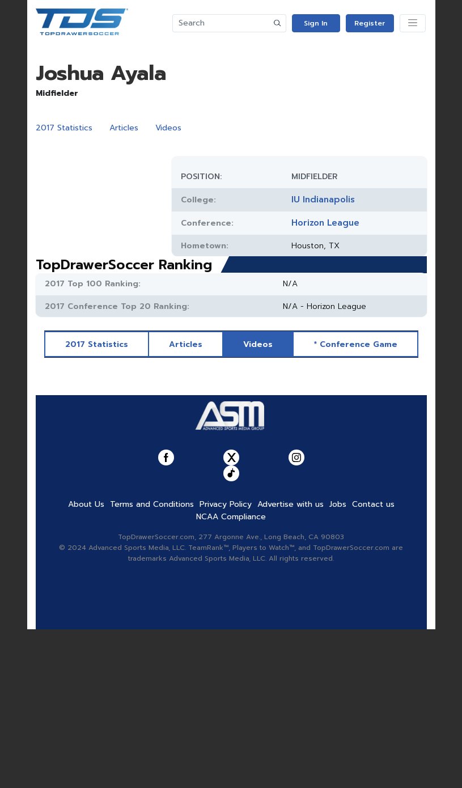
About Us (86, 663)
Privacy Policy (226, 663)
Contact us (373, 663)
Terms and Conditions (152, 663)
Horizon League (325, 223)
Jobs (337, 663)
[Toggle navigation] (413, 23)
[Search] (221, 23)
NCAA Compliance (231, 675)
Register (369, 23)
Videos (168, 128)
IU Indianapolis (323, 199)
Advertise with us (290, 663)
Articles (123, 128)
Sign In (316, 23)
